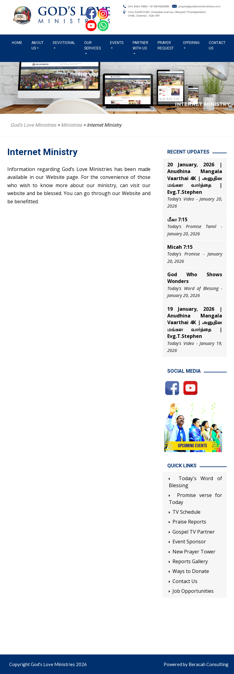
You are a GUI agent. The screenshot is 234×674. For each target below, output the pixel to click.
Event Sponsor (189, 541)
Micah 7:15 (180, 247)
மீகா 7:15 (177, 219)
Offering (191, 43)
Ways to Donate (190, 571)
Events (116, 43)
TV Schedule (186, 512)
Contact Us (217, 45)
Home (18, 42)
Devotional (64, 43)
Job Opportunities (193, 591)
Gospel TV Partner (193, 531)
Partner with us (140, 45)
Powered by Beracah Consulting (196, 664)
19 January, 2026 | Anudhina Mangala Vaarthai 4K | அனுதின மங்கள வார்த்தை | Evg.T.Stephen (194, 323)
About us (37, 45)
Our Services (92, 45)
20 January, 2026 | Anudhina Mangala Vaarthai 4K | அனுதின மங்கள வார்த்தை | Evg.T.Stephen (194, 178)
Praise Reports (189, 521)
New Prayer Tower (193, 551)
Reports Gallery (190, 561)
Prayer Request (166, 45)
